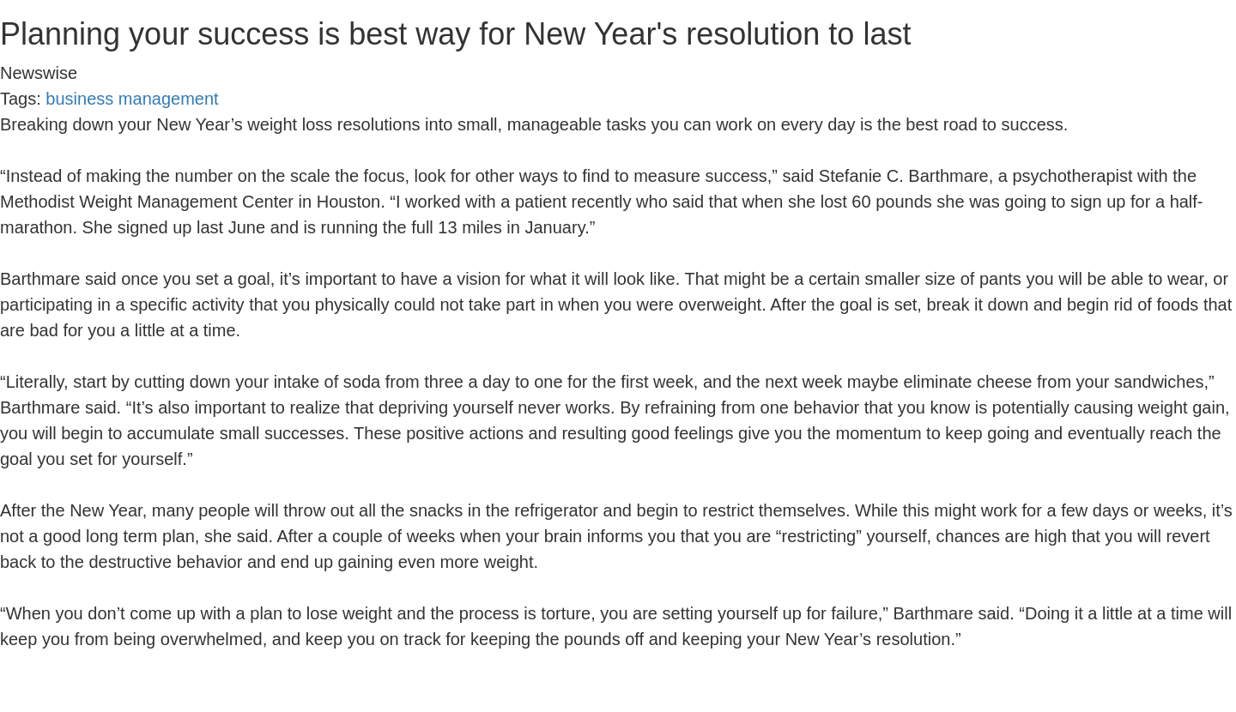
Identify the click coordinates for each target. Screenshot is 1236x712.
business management (131, 98)
